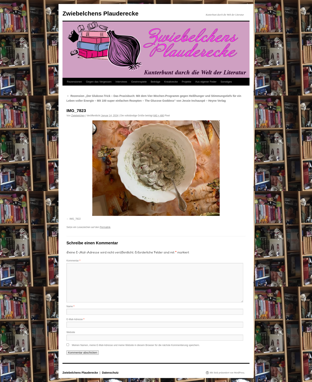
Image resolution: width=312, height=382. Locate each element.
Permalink (105, 227)
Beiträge (155, 81)
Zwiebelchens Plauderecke (100, 13)
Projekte (186, 81)
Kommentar (73, 260)
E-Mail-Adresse (75, 319)
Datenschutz (110, 372)
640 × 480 (158, 115)
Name (70, 306)
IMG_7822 (75, 218)
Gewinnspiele (139, 81)
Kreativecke (171, 81)
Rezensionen (74, 81)
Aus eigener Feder (205, 81)
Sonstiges (226, 81)
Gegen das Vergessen (99, 81)
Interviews (121, 81)
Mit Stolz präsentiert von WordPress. (227, 372)
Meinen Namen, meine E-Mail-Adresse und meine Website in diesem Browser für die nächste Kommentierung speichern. (136, 345)
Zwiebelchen (78, 115)
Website (70, 332)
